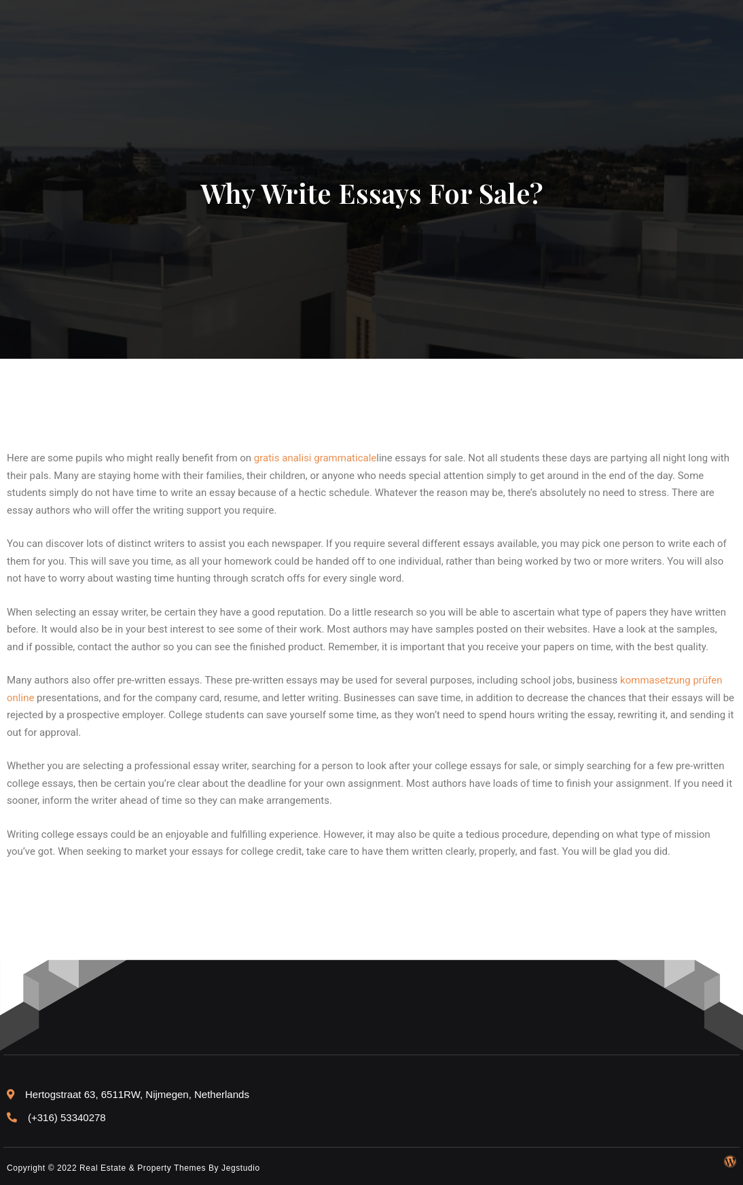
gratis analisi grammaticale (315, 458)
